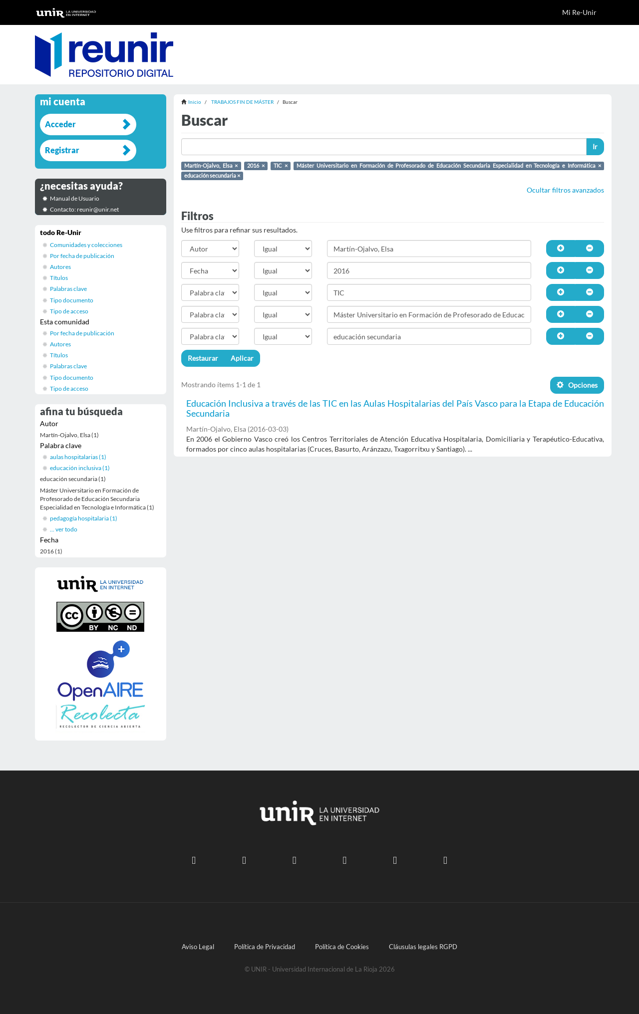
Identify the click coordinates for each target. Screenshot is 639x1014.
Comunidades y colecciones (86, 245)
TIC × (281, 166)
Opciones (577, 385)
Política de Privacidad (264, 947)
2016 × (256, 166)
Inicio (194, 102)
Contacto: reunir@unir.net (84, 209)
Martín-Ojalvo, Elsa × (211, 166)
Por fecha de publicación (82, 255)
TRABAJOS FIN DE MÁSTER (242, 102)
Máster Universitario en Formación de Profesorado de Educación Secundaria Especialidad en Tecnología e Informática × (449, 166)
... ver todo (63, 529)
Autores (60, 266)
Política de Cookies (342, 947)
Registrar (62, 150)
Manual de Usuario (74, 198)
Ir (595, 146)
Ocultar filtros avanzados (565, 190)
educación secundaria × (212, 176)
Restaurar (203, 358)
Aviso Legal (198, 947)
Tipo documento (71, 300)
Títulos (59, 277)
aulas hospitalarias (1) (78, 457)
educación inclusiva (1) (80, 468)
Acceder (60, 124)
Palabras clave (68, 288)
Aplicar (242, 358)
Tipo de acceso (69, 311)
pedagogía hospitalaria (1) (83, 518)
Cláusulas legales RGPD (423, 947)
